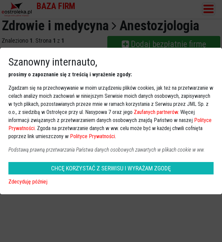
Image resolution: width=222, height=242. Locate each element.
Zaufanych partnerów (156, 112)
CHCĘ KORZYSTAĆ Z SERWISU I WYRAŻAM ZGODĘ (111, 168)
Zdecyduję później (27, 181)
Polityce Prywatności (92, 136)
